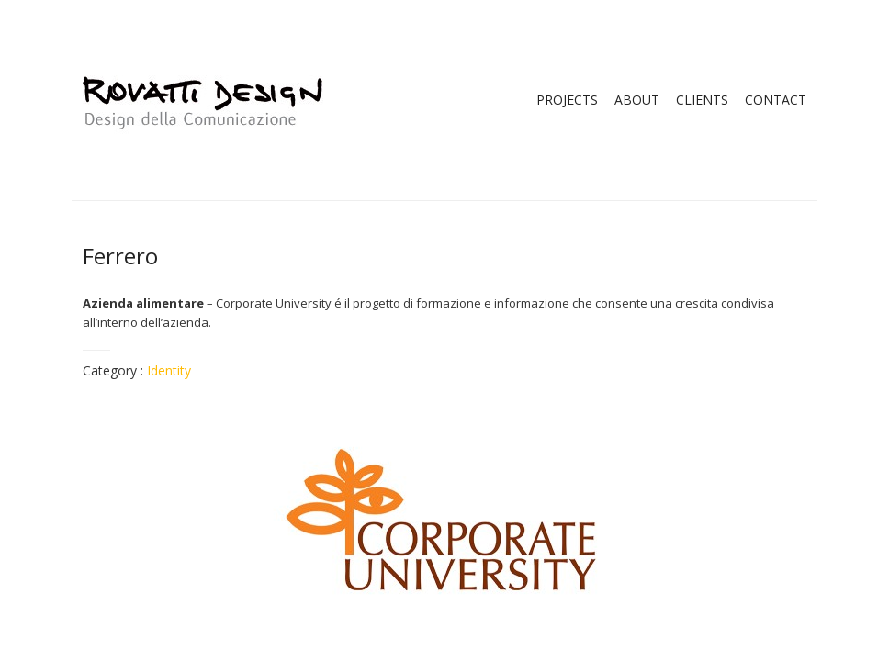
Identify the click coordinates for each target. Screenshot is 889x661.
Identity (169, 370)
